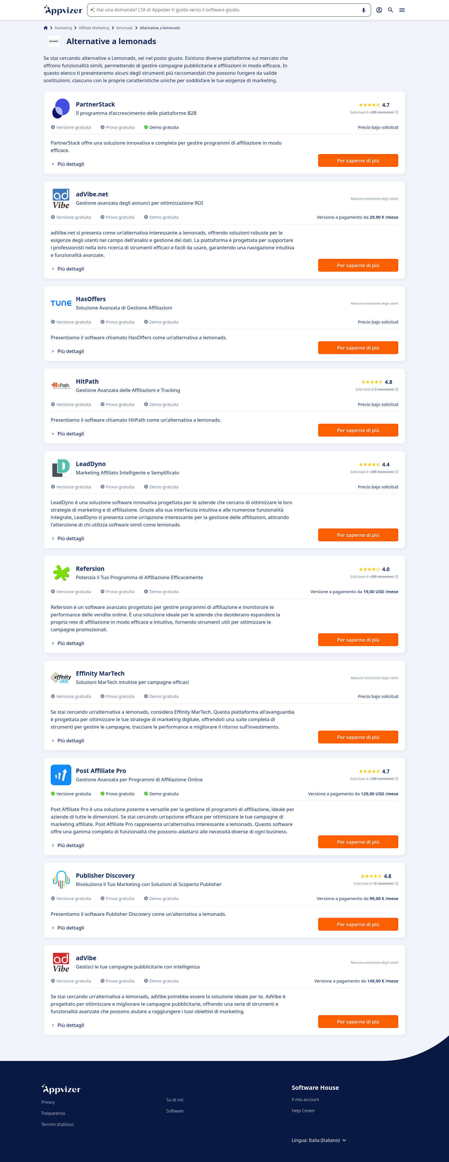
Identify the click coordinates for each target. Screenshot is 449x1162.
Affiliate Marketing (94, 27)
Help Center (303, 1110)
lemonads (124, 27)
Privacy (48, 1102)
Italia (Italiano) (328, 1140)
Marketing (63, 27)
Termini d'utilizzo (57, 1124)
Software (175, 1111)
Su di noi (174, 1099)
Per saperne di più (358, 160)
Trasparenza (53, 1113)
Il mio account (305, 1099)
